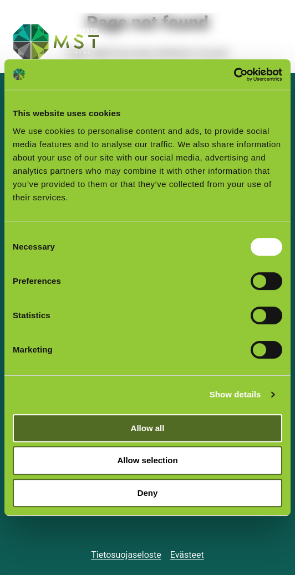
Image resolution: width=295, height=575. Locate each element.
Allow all (148, 428)
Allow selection (147, 460)
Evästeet (187, 555)
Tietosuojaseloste (126, 555)
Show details (235, 394)
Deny (148, 493)
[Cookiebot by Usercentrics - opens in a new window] (233, 75)
